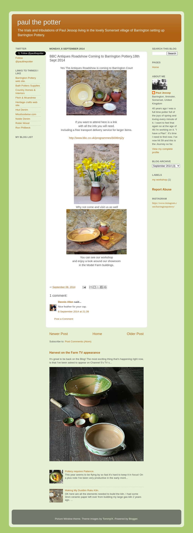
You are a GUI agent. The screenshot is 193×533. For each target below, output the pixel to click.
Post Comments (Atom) (78, 341)
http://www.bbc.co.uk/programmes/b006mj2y (96, 137)
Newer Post (58, 334)
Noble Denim (22, 118)
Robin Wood (22, 123)
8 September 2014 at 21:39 (73, 311)
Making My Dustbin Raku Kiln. (82, 490)
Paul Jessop (163, 92)
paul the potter (39, 22)
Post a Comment (63, 318)
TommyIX (108, 518)
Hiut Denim (21, 109)
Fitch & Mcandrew (25, 97)
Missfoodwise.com (25, 114)
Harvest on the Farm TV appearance (74, 352)
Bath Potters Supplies (27, 85)
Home (97, 334)
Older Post (135, 334)
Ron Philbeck (23, 127)
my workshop (159, 179)
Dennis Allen (65, 302)
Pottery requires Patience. (79, 471)
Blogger (133, 518)
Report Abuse (162, 189)
